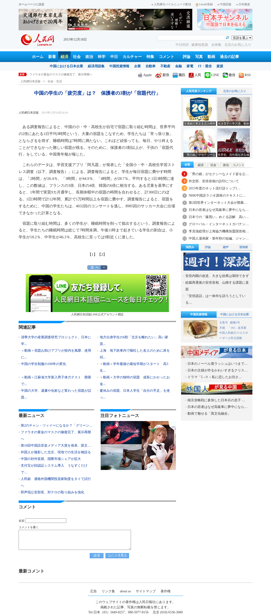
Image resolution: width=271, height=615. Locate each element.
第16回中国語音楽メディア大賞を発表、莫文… (56, 445)
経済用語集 (96, 66)
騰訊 (179, 75)
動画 (211, 57)
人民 (195, 75)
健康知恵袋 (200, 45)
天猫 (222, 327)
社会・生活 (55, 81)
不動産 (165, 66)
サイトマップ (146, 591)
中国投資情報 (119, 66)
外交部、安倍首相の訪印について (214, 181)
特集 (150, 57)
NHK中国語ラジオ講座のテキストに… (217, 195)
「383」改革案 (237, 327)
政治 (89, 57)
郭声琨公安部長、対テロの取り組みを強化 (52, 492)
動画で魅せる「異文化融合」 (209, 413)
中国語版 (224, 4)
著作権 (166, 591)
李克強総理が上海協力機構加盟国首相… (219, 231)
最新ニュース (31, 415)
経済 (64, 57)
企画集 (216, 45)
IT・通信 (205, 66)
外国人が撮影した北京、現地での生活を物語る (56, 452)
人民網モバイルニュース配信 (171, 4)
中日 (114, 57)
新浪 (162, 75)
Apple (145, 75)
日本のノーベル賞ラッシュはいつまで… (218, 363)
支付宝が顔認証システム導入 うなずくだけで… (54, 469)
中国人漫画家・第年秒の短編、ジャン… (219, 238)
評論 (186, 57)
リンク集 (108, 591)
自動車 (151, 66)
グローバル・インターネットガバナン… (219, 224)
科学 (101, 57)
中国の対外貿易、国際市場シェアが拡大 (51, 459)
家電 (190, 66)
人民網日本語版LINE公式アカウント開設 (97, 295)
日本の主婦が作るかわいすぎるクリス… (218, 370)
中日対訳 (182, 45)
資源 (219, 66)
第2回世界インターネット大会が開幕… (218, 202)
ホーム (37, 57)
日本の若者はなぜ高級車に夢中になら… (219, 210)
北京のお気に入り (237, 45)
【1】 (92, 254)
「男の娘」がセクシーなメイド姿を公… (219, 174)
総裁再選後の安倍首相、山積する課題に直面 (217, 286)
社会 (77, 57)
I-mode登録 (204, 4)
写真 (199, 57)
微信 (229, 75)
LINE (212, 75)
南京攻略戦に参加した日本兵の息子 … (216, 400)
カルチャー (132, 57)
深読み (190, 247)
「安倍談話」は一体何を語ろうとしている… (215, 299)
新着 (52, 57)
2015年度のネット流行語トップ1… (214, 188)
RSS (245, 75)
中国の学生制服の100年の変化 (43, 364)
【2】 (102, 254)
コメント (166, 57)
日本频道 (243, 4)
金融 (178, 66)
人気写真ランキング (199, 91)
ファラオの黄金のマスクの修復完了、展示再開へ (60, 74)
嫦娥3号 (235, 322)
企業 (137, 66)
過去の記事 (229, 57)
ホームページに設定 (31, 4)
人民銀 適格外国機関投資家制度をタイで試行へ (56, 482)
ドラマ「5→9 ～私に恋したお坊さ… (215, 377)
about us (125, 591)
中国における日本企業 (66, 66)
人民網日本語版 (31, 81)
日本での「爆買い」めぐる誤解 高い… (219, 217)
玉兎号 (223, 322)
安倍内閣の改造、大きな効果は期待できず (217, 276)
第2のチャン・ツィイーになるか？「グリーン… (57, 425)
